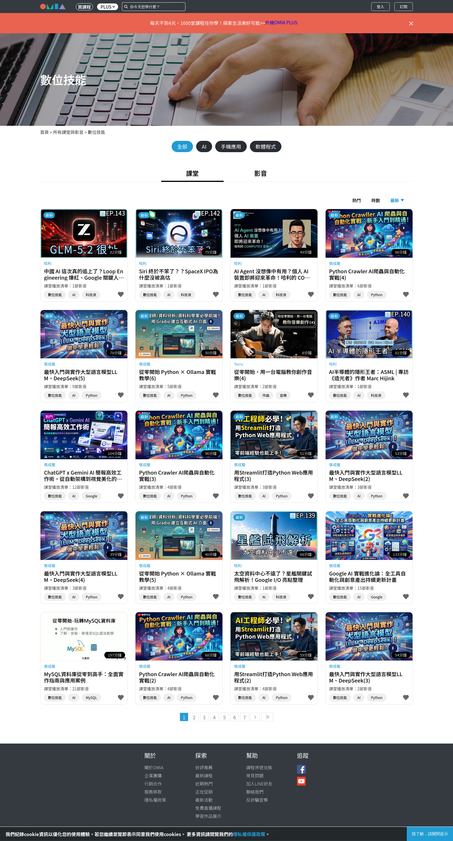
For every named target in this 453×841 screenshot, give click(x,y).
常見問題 (254, 776)
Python (377, 294)
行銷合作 (153, 784)
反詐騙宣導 (257, 800)
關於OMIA (154, 768)
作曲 (265, 395)
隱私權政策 (155, 800)
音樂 (283, 395)
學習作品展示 (208, 817)
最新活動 (204, 800)
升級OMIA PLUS (281, 22)
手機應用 (231, 146)
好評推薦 (204, 768)
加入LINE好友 (259, 784)
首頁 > (46, 132)
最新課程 (204, 776)
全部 (181, 146)
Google (91, 496)
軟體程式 (267, 146)
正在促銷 (204, 792)
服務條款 (153, 792)
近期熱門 (204, 784)
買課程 (84, 7)
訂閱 (403, 6)
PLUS (108, 7)
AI (203, 146)
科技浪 (91, 294)
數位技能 (96, 132)
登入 (380, 6)
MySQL (91, 698)
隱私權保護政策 (249, 834)
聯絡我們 (254, 792)
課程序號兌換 (259, 768)
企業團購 (153, 776)
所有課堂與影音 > (70, 132)
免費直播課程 (208, 808)
